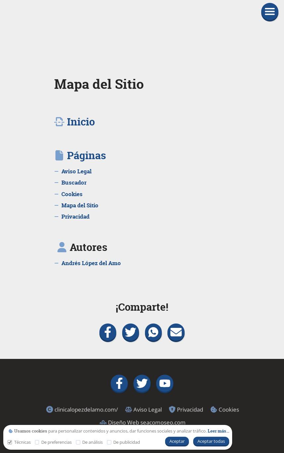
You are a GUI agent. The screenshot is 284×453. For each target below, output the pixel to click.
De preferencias (53, 442)
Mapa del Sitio (99, 84)
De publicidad (123, 442)
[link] (142, 30)
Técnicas (19, 442)
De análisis (89, 442)
